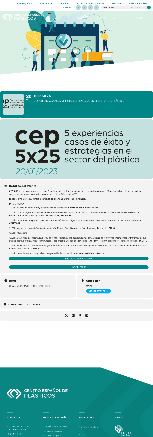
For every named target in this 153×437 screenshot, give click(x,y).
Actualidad (120, 18)
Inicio (63, 48)
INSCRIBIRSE (78, 267)
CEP (63, 18)
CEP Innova (46, 3)
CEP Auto (64, 3)
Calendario (16, 304)
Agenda (140, 18)
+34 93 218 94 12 (15, 434)
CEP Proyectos (24, 3)
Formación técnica (52, 431)
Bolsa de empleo (137, 3)
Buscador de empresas (55, 426)
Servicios (100, 18)
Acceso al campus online (90, 3)
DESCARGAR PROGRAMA (78, 258)
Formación (80, 18)
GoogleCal (34, 304)
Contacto (66, 7)
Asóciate (116, 3)
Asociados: (108, 7)
